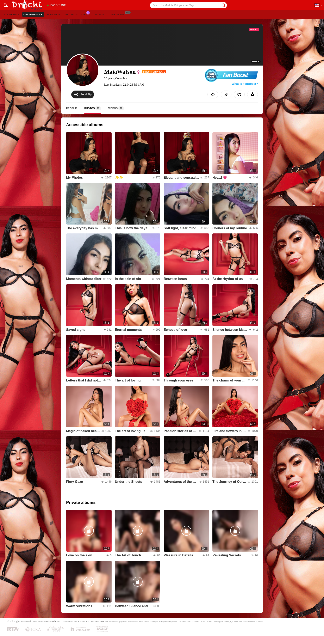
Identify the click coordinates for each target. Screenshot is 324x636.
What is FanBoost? (245, 83)
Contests (98, 14)
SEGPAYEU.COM (95, 621)
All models (11, 14)
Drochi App (118, 14)
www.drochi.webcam (49, 621)
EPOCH (77, 621)
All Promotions (77, 14)
